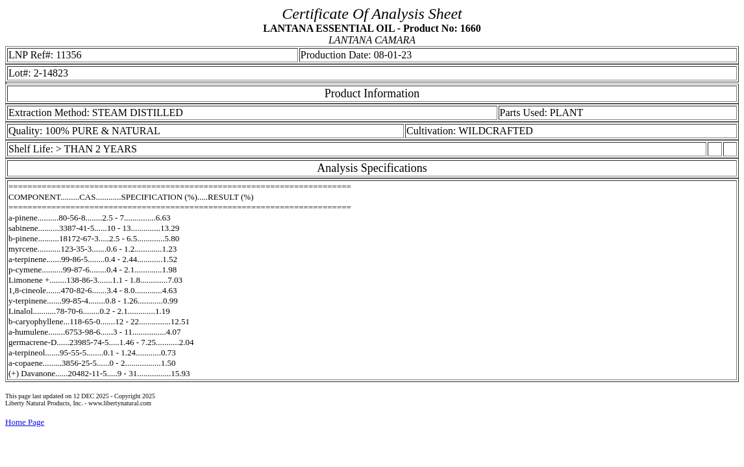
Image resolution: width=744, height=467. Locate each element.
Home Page (24, 422)
